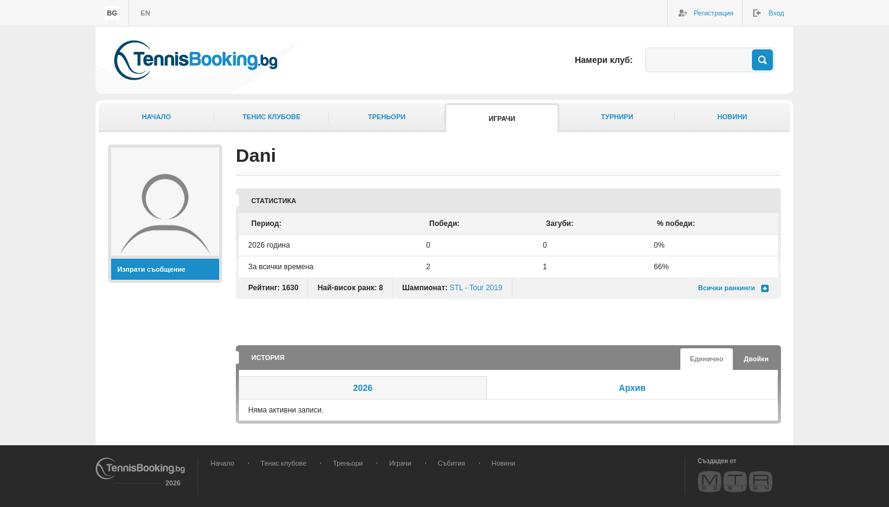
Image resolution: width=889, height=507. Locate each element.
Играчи (501, 118)
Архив (632, 388)
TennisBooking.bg (195, 60)
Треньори (387, 116)
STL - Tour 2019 (475, 287)
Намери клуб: (604, 60)
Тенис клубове (272, 116)
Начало (156, 116)
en (145, 13)
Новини (732, 116)
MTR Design (735, 481)
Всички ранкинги (726, 287)
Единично (706, 358)
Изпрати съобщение (151, 269)
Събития (451, 463)
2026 (362, 388)
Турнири (617, 116)
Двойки (756, 358)
